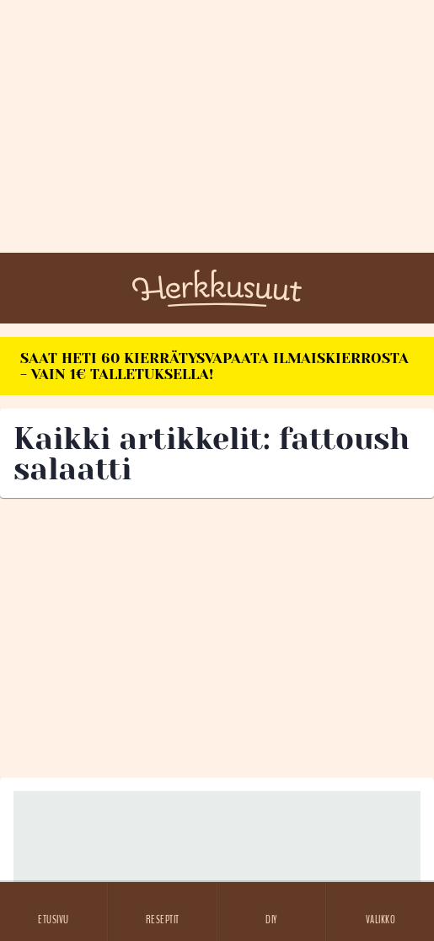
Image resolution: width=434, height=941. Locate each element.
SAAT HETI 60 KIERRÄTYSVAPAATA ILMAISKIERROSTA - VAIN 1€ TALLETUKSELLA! (214, 366)
